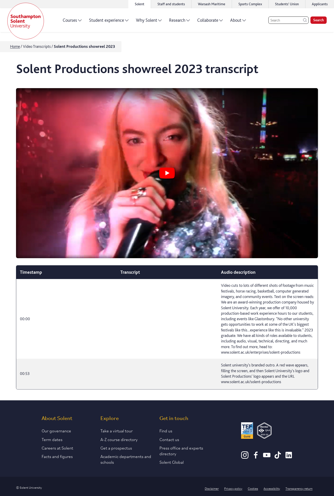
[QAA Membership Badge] (264, 431)
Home (15, 46)
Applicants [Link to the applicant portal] (320, 4)
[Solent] (25, 21)
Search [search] (318, 20)
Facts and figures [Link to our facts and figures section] (57, 456)
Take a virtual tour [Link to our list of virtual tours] (116, 431)
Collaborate (210, 21)
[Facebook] (255, 457)
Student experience (109, 21)
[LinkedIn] (288, 457)
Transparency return (299, 488)
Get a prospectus (116, 448)
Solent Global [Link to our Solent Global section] (171, 462)
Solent (139, 4)
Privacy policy (233, 488)
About (238, 21)
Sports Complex (250, 4)
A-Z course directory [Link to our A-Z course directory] (119, 439)
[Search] (288, 20)
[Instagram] (244, 457)
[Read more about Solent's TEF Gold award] (247, 431)
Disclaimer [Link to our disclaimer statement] (212, 488)
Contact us (169, 439)
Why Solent (149, 21)
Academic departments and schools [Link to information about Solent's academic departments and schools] (125, 459)
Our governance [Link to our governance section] (56, 431)
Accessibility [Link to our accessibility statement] (272, 488)
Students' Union (287, 4)
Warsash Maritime (211, 4)
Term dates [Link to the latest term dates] (52, 439)
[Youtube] (266, 457)
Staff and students (171, 4)
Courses (72, 21)
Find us (165, 431)
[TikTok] (277, 457)
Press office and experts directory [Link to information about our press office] (181, 450)
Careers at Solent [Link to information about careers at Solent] (57, 448)
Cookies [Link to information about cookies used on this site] (253, 488)
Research (179, 21)
